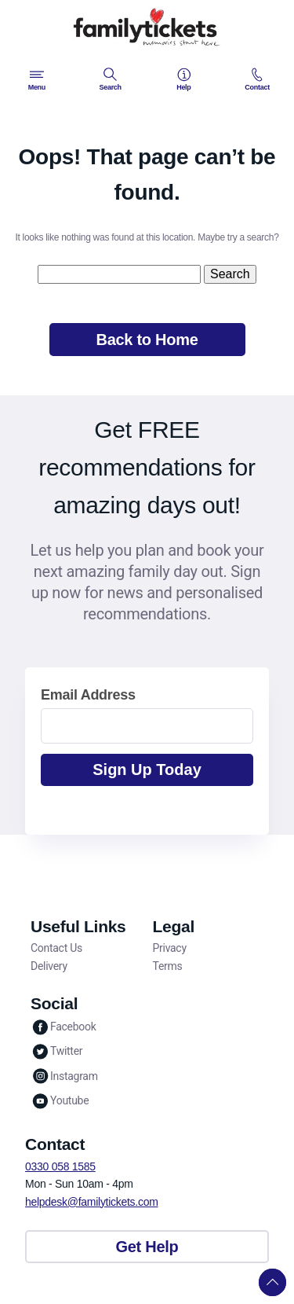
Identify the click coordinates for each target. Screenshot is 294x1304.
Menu (36, 79)
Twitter (56, 1051)
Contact (257, 79)
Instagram (64, 1075)
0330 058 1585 (60, 1166)
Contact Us (56, 948)
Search (110, 79)
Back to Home (147, 339)
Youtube (60, 1101)
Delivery (49, 966)
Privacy (170, 948)
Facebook (63, 1027)
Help (183, 79)
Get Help (147, 1246)
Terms (168, 966)
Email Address (88, 695)
